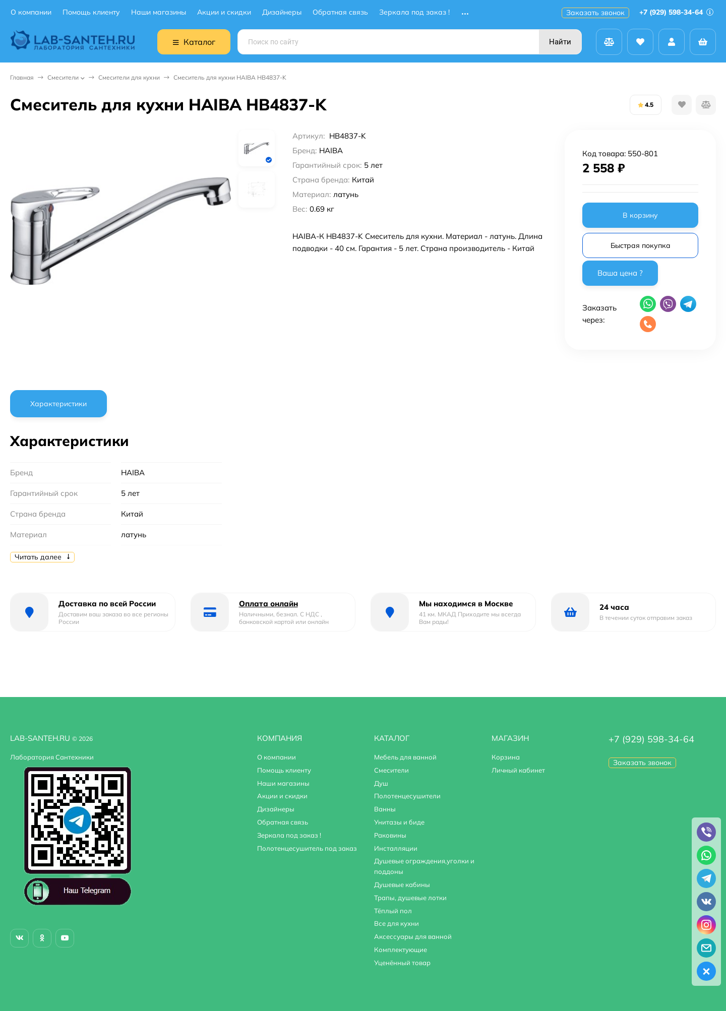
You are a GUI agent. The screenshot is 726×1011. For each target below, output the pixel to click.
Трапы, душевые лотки (410, 898)
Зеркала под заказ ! (414, 12)
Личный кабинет (518, 770)
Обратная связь (340, 12)
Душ (381, 783)
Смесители (63, 77)
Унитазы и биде (399, 822)
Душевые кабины (402, 884)
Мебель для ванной (405, 757)
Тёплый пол (393, 911)
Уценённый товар (402, 963)
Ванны (385, 809)
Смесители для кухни (129, 77)
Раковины (390, 835)
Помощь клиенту (91, 12)
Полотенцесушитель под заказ (307, 848)
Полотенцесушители (407, 796)
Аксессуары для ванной (413, 936)
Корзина (506, 757)
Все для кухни (396, 923)
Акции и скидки (224, 12)
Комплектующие (400, 949)
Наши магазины (158, 12)
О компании (31, 12)
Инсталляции (395, 848)
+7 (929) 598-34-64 (676, 12)
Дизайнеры (281, 12)
